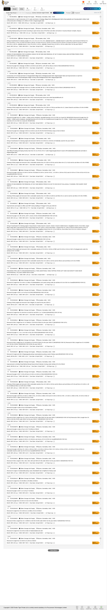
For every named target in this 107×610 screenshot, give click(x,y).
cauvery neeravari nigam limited (40, 12)
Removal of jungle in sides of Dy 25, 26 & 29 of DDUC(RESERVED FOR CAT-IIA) (28, 239)
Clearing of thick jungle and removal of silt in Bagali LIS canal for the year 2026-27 (28, 302)
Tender (7, 9)
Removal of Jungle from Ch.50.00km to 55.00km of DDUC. (22, 480)
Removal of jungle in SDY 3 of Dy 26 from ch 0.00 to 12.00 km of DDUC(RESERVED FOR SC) (32, 374)
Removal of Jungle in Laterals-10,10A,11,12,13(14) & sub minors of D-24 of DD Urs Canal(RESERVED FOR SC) (37, 439)
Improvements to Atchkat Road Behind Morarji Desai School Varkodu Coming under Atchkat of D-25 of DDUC (36, 364)
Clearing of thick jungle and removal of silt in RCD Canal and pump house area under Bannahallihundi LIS (35, 97)
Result (14, 9)
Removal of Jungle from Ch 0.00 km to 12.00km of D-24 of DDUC (24, 510)
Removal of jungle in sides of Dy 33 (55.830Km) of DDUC (22, 407)
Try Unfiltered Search (58, 12)
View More (53, 550)
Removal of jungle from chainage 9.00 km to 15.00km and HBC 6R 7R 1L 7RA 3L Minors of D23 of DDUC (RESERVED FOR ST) (41, 87)
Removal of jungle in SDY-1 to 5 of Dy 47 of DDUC (20, 490)
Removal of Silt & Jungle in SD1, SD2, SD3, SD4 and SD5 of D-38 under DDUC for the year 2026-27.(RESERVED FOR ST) (40, 460)
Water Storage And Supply (27, 16)
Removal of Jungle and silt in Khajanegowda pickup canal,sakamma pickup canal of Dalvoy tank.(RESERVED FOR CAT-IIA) (40, 354)
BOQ (21, 9)
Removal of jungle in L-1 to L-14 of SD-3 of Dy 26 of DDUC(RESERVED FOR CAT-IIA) (30, 332)
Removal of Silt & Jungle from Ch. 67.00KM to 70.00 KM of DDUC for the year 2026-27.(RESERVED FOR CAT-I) (37, 322)
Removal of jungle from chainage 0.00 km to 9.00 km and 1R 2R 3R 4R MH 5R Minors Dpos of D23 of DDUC (36, 130)
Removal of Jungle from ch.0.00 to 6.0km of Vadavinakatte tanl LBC (25, 530)
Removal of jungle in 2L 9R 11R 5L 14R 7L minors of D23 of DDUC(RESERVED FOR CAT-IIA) (32, 215)
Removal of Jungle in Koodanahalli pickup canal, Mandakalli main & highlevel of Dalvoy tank (31, 470)
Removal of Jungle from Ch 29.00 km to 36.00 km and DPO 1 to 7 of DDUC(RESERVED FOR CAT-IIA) (34, 312)
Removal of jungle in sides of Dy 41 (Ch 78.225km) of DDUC (23, 429)
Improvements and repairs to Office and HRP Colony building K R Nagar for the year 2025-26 (31, 205)
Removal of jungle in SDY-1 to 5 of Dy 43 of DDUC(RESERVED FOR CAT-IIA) (27, 292)
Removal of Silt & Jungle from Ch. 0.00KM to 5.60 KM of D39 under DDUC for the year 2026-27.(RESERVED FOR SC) (38, 520)
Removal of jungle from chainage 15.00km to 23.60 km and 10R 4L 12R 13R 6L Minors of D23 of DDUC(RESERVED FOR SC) (40, 65)
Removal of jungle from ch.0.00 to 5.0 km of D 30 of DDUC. (22, 500)
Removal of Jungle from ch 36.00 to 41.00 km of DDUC (21, 540)
